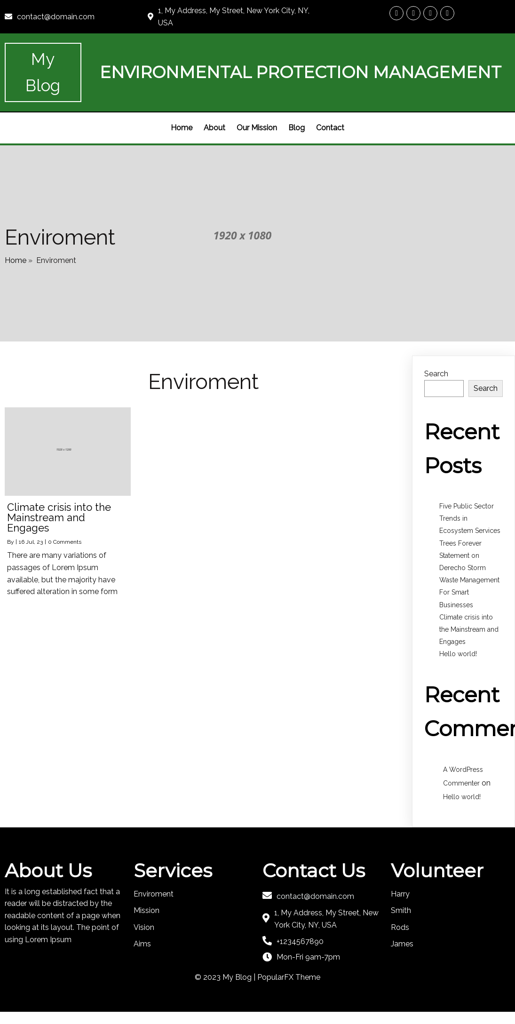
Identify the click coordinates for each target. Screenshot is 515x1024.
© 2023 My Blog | (226, 977)
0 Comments (64, 542)
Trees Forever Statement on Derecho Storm (462, 556)
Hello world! (458, 654)
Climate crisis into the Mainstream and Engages (469, 629)
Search (436, 373)
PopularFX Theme (288, 977)
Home (15, 260)
